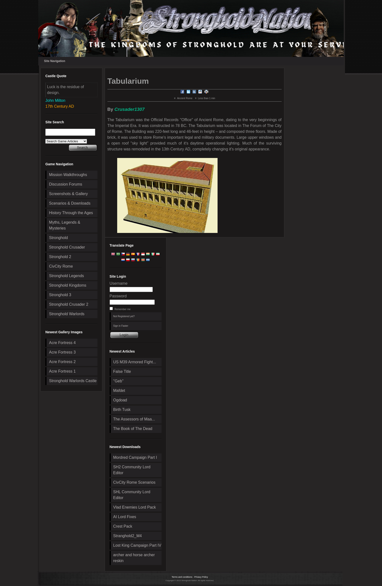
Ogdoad (120, 400)
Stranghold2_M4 (127, 536)
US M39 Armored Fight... (134, 362)
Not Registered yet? (124, 316)
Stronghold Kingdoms (67, 285)
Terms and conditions (182, 577)
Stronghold (58, 238)
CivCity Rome (61, 266)
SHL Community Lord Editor (131, 495)
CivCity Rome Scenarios (134, 482)
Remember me (123, 309)
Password (118, 296)
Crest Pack (122, 526)
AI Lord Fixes (124, 517)
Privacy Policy (201, 577)
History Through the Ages (71, 213)
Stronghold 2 (60, 257)
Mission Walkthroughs (68, 175)
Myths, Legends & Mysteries (64, 225)
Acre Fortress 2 (62, 362)
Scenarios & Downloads (69, 203)
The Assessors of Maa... (134, 419)
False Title (122, 371)
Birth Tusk (122, 410)
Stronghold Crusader (67, 247)
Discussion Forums (65, 184)
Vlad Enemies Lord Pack (134, 507)
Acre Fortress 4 (62, 343)
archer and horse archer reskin (134, 558)
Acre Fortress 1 (62, 371)
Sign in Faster (120, 325)
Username (119, 283)
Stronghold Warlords (66, 314)
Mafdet (119, 390)
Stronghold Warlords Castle (72, 381)
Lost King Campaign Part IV (137, 545)
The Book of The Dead (133, 429)
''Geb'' (118, 381)
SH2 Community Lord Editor (132, 470)
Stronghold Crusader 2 (68, 304)
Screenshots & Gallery (68, 194)
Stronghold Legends (66, 276)
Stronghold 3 (60, 295)
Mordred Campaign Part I (135, 457)
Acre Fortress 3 (62, 352)
